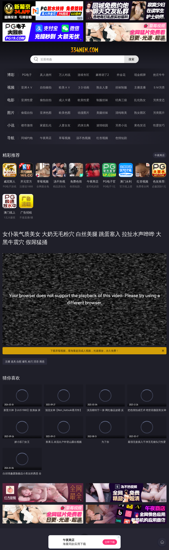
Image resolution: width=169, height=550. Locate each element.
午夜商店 (45, 138)
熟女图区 (140, 113)
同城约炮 (27, 138)
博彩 (10, 74)
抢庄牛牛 (159, 75)
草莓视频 (64, 138)
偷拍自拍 (45, 100)
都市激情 (27, 125)
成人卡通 (64, 100)
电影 (10, 99)
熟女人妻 (102, 87)
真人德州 (45, 75)
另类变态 (159, 100)
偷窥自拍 (27, 113)
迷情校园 (102, 125)
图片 (10, 112)
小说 (10, 125)
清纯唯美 (121, 113)
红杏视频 (102, 138)
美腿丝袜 (102, 113)
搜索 (131, 59)
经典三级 (121, 100)
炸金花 (121, 75)
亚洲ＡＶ (27, 87)
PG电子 (27, 75)
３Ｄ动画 (83, 87)
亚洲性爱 (27, 100)
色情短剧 (121, 138)
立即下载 (110, 542)
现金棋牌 (140, 75)
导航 (10, 137)
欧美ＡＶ (64, 87)
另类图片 (159, 113)
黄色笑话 (140, 125)
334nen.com (84, 50)
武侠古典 (83, 125)
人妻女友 (64, 125)
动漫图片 (83, 113)
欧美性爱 (83, 100)
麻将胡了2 (102, 75)
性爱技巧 (159, 125)
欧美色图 (64, 113)
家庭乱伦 (45, 125)
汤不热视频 (83, 138)
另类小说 (121, 125)
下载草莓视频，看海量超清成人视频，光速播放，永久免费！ (107, 351)
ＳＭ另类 (159, 87)
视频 (10, 87)
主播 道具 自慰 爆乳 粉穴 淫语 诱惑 (24, 361)
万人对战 (64, 75)
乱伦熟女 (140, 100)
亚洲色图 (45, 113)
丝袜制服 (121, 87)
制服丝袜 (102, 100)
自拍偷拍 (45, 87)
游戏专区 (83, 75)
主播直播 (140, 87)
